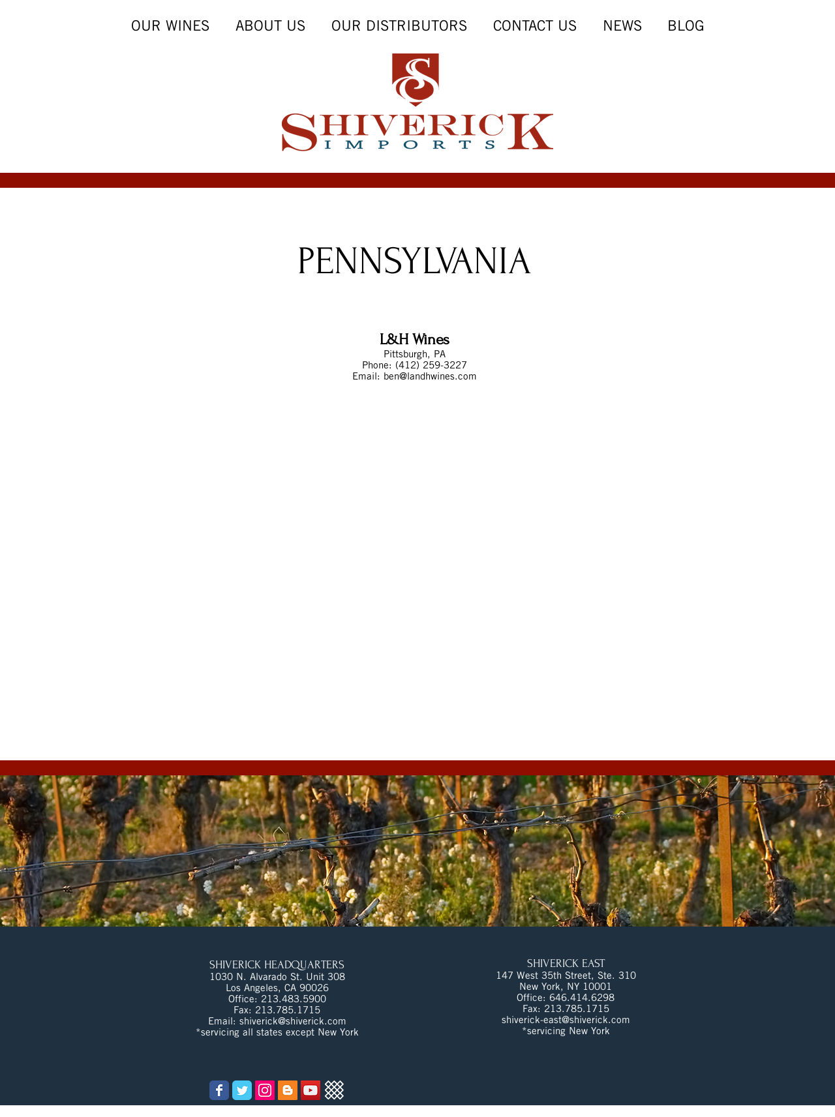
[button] (622, 25)
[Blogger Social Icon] (287, 1090)
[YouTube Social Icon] (310, 1090)
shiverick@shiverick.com (292, 1020)
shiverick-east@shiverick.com (566, 1019)
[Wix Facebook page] (219, 1090)
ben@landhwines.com (430, 375)
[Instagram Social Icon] (265, 1090)
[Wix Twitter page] (242, 1090)
